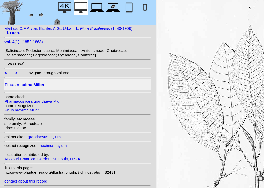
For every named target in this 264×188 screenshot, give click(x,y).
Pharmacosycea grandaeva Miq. (32, 101)
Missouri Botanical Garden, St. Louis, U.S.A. (42, 159)
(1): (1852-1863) (23, 41)
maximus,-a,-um (53, 145)
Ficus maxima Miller (21, 110)
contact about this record (25, 181)
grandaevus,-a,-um (44, 136)
